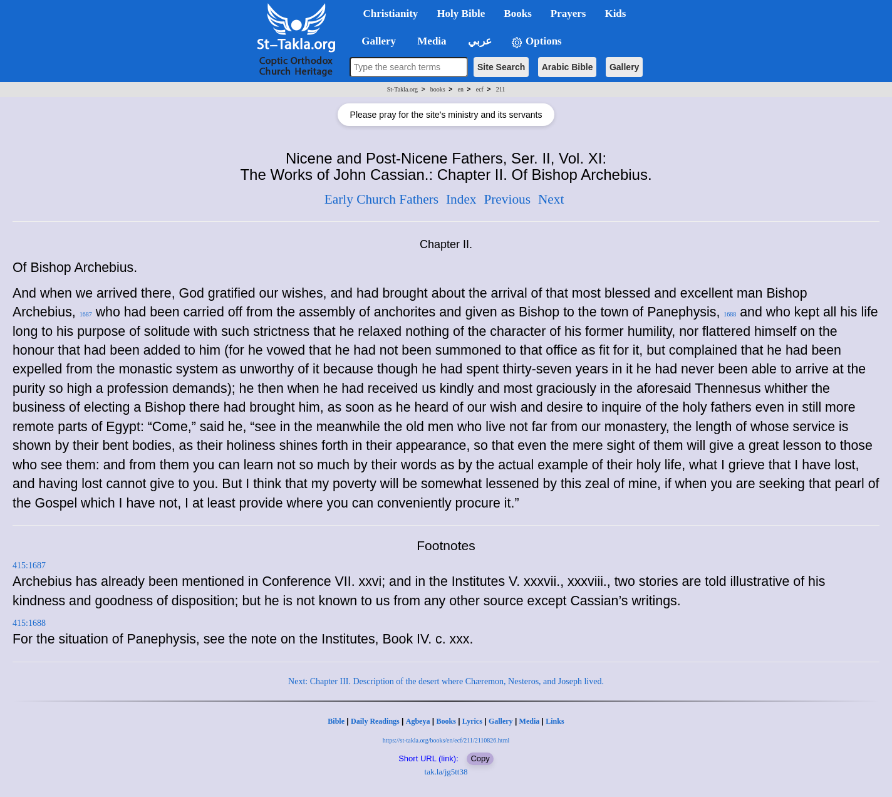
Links (555, 721)
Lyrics (472, 721)
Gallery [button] (375, 41)
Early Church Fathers (381, 199)
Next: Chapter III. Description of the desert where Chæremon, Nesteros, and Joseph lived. (446, 681)
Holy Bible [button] (461, 13)
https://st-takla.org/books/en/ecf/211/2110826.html (446, 740)
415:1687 (29, 565)
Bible (336, 721)
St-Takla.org (402, 89)
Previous (507, 199)
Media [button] (431, 41)
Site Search (501, 67)
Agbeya (418, 721)
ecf (480, 89)
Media (529, 721)
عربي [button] (478, 41)
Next (551, 199)
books (437, 89)
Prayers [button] (568, 13)
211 (501, 89)
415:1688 (29, 623)
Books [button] (517, 13)
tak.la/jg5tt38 (446, 771)
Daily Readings (375, 721)
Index (461, 199)
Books (445, 721)
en (460, 89)
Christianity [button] (390, 13)
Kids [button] (615, 13)
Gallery (624, 67)
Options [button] (536, 41)
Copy (479, 758)
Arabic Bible (567, 67)
